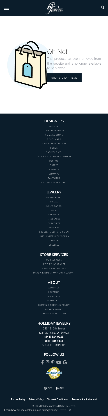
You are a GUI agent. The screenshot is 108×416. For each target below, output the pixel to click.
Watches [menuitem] (54, 227)
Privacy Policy (54, 309)
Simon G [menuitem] (54, 173)
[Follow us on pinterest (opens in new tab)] (52, 362)
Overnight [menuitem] (53, 169)
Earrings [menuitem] (54, 214)
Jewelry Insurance (54, 264)
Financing (54, 296)
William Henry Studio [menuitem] (53, 182)
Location (54, 292)
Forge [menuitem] (54, 147)
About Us (54, 287)
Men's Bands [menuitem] (54, 206)
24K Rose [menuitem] (54, 126)
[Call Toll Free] (54, 341)
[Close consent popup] (70, 410)
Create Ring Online (54, 268)
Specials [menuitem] (54, 244)
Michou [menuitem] (54, 160)
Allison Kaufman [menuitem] (54, 130)
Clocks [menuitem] (54, 240)
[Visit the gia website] (48, 388)
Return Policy (18, 399)
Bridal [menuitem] (54, 201)
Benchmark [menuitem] (54, 139)
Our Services (54, 259)
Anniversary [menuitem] (54, 197)
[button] (102, 8)
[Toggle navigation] (6, 8)
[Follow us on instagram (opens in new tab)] (47, 362)
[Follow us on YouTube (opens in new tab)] (58, 362)
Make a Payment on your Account (54, 272)
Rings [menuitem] (54, 210)
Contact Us (54, 300)
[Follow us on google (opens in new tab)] (65, 362)
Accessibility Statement (84, 399)
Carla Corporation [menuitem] (54, 143)
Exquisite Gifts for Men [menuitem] (54, 231)
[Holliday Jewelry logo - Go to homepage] (54, 8)
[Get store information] (54, 345)
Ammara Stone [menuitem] (54, 135)
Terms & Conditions (54, 313)
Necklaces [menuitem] (54, 219)
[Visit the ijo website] (60, 388)
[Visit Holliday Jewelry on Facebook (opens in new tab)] (42, 362)
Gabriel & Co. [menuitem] (54, 152)
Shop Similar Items (64, 77)
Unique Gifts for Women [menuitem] (54, 236)
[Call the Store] (54, 336)
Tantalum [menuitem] (54, 178)
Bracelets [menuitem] (54, 223)
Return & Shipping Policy (54, 305)
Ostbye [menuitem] (54, 165)
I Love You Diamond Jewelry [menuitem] (54, 156)
